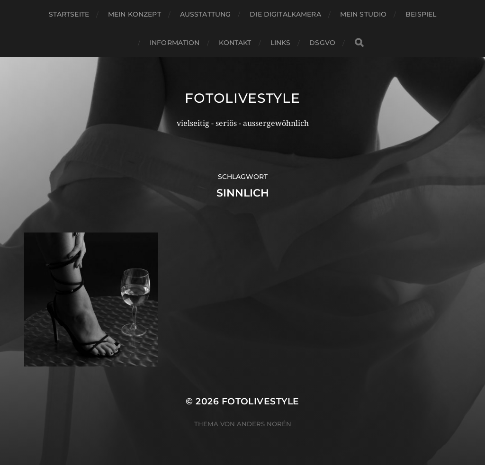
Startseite (69, 14)
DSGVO (322, 42)
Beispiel (420, 14)
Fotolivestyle (242, 98)
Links (280, 42)
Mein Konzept (134, 14)
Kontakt (235, 42)
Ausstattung (205, 14)
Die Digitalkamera (285, 14)
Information (175, 42)
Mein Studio (363, 14)
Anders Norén (264, 424)
